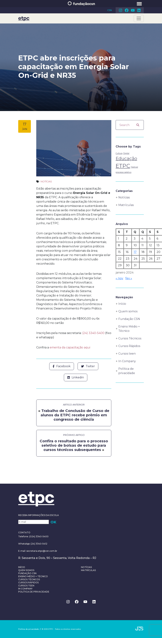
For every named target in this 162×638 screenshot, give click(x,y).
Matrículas (126, 205)
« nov (119, 278)
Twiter (88, 366)
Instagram (120, 10)
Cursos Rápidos (129, 346)
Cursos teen (127, 353)
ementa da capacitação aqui (70, 347)
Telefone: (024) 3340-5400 (33, 536)
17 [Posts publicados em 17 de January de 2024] (135, 252)
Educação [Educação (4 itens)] (126, 158)
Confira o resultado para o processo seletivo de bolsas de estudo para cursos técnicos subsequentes (74, 445)
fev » (128, 278)
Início (122, 303)
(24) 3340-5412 (38, 543)
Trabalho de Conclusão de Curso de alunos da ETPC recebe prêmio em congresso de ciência (75, 415)
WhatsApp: (24, 543)
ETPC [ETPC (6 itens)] (123, 166)
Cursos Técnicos (129, 338)
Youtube (133, 10)
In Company (127, 361)
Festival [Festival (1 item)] (134, 167)
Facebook (126, 10)
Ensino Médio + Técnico (129, 329)
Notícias (46, 181)
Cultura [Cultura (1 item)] (119, 153)
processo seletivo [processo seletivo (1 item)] (123, 172)
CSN (109, 10)
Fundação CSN (129, 319)
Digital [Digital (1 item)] (126, 153)
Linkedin (139, 10)
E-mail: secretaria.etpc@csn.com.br (37, 551)
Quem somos (127, 311)
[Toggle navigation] (139, 18)
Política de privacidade (126, 371)
